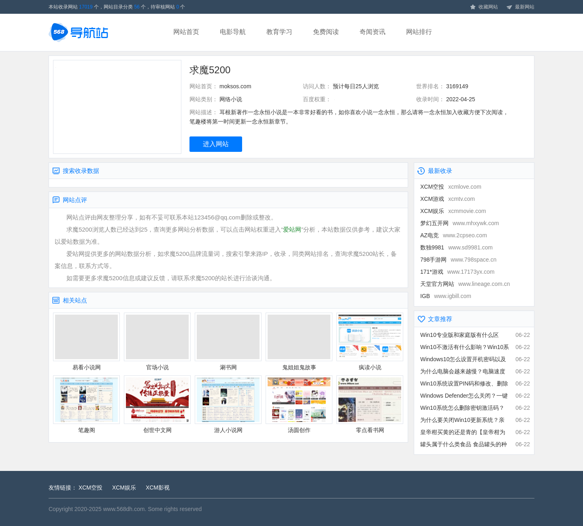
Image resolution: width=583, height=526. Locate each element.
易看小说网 (86, 342)
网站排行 (419, 31)
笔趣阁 (86, 404)
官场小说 (157, 342)
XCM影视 (158, 487)
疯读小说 (369, 342)
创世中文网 (157, 404)
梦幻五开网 (459, 223)
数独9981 (456, 247)
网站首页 (186, 31)
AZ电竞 (453, 235)
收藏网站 (484, 7)
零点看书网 (369, 404)
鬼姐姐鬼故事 (299, 342)
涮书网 (228, 342)
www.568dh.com (124, 509)
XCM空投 (450, 186)
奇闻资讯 (372, 31)
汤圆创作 (299, 404)
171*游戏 (457, 271)
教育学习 (279, 31)
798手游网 (458, 259)
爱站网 (292, 229)
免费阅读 (326, 31)
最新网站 (520, 7)
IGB (445, 296)
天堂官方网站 (465, 284)
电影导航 (233, 31)
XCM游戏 (447, 199)
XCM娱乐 (453, 211)
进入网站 (216, 144)
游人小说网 (228, 404)
